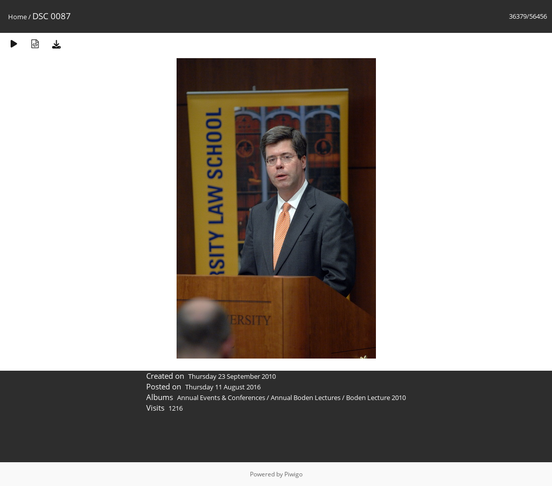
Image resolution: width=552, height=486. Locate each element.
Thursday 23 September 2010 (232, 376)
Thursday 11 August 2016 (223, 386)
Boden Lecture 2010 (376, 397)
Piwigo (293, 474)
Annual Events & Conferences (221, 397)
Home (17, 16)
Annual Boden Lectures (306, 397)
